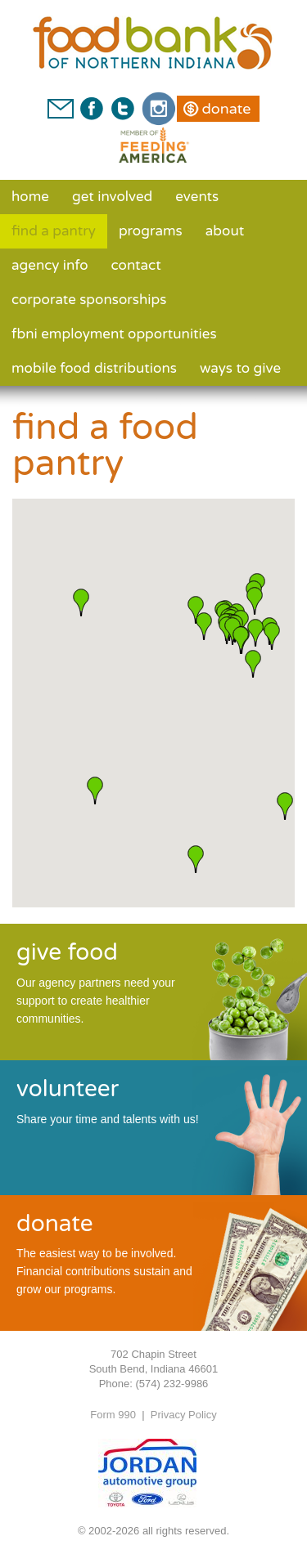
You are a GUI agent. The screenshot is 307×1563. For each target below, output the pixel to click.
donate (54, 1224)
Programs (151, 231)
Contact (136, 265)
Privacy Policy (184, 1414)
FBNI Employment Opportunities (114, 334)
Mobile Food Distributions (94, 368)
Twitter (122, 108)
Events (197, 196)
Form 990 (113, 1414)
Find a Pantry (53, 231)
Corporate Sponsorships (88, 299)
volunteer (67, 1089)
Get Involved (112, 196)
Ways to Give (240, 368)
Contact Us (60, 108)
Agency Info (49, 265)
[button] (195, 859)
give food (67, 952)
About (224, 231)
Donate (226, 109)
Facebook (91, 108)
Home (30, 196)
